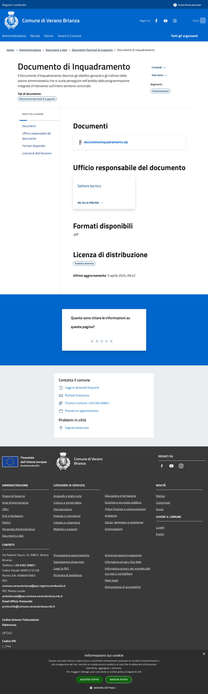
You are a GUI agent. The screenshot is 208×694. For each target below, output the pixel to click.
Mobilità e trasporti (66, 529)
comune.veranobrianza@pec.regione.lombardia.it (34, 586)
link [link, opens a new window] (139, 671)
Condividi (159, 67)
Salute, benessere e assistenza (124, 522)
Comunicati (163, 502)
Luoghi (160, 527)
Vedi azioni (160, 75)
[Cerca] (201, 20)
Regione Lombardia (14, 5)
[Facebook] (150, 20)
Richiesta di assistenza (68, 575)
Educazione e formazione (120, 496)
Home (10, 50)
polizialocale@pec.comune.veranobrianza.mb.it (32, 596)
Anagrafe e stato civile (68, 496)
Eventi (160, 534)
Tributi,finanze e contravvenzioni (125, 509)
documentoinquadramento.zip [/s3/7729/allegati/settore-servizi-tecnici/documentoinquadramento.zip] (106, 142)
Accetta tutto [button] (89, 679)
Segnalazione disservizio (69, 562)
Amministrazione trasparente (123, 555)
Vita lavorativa (63, 509)
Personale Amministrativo (18, 529)
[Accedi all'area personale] (187, 5)
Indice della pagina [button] (32, 114)
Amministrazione (30, 50)
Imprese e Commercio (67, 516)
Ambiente (111, 515)
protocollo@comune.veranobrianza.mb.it (28, 606)
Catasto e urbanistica (67, 522)
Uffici (5, 509)
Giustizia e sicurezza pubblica (123, 502)
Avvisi (160, 509)
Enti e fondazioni (12, 516)
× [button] (203, 654)
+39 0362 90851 (24, 565)
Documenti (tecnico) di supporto (92, 50)
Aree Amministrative (15, 502)
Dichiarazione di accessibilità (123, 587)
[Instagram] (168, 20)
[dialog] (104, 672)
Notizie (160, 496)
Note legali (111, 580)
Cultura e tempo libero (68, 502)
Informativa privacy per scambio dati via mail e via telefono (127, 571)
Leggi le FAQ (61, 568)
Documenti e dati (56, 50)
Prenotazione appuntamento (71, 555)
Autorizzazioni (114, 529)
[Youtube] (159, 20)
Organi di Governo (13, 496)
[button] (104, 688)
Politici (6, 522)
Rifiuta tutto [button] (119, 679)
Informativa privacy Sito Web (123, 562)
